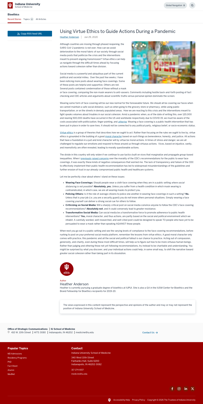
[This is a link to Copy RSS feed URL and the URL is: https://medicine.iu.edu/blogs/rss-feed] (30, 33)
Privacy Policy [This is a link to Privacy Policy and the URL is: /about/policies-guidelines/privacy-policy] (138, 400)
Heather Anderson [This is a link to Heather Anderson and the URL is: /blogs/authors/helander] (69, 37)
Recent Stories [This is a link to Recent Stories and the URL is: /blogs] (14, 19)
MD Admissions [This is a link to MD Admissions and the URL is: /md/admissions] (15, 353)
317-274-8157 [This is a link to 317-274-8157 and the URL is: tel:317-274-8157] (77, 370)
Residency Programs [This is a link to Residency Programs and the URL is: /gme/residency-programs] (17, 358)
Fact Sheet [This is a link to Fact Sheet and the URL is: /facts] (12, 366)
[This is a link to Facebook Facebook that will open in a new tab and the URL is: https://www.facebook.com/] (172, 390)
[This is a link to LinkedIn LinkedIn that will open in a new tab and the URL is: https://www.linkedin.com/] (186, 390)
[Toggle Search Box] (192, 5)
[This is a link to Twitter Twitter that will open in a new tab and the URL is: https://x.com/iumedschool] (192, 390)
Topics (26, 19)
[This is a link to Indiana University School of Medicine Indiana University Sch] (24, 5)
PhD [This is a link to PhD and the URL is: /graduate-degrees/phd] (9, 362)
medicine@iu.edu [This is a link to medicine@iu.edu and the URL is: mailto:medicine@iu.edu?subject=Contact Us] (79, 374)
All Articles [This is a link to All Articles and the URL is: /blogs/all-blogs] (41, 19)
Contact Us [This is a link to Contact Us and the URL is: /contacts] (148, 332)
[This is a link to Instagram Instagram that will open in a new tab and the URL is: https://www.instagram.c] (179, 390)
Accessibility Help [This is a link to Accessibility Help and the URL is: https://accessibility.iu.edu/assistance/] (121, 400)
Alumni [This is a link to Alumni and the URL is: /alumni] (11, 370)
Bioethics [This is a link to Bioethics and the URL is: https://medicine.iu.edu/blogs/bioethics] (13, 14)
